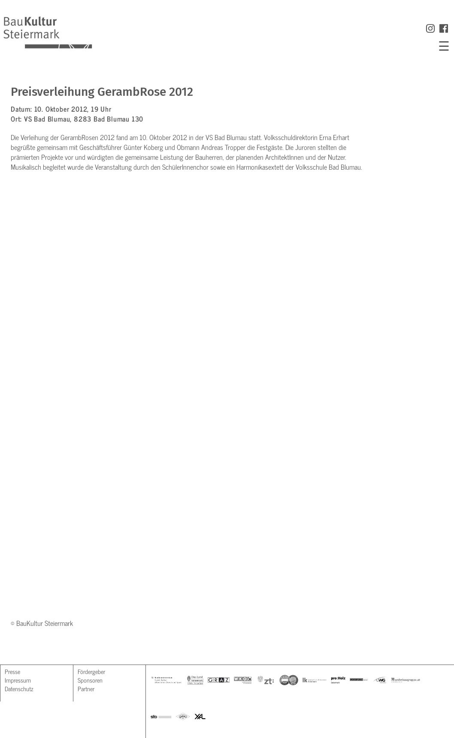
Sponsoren (90, 680)
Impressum (18, 680)
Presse (12, 671)
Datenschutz (19, 688)
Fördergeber (91, 671)
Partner (86, 688)
